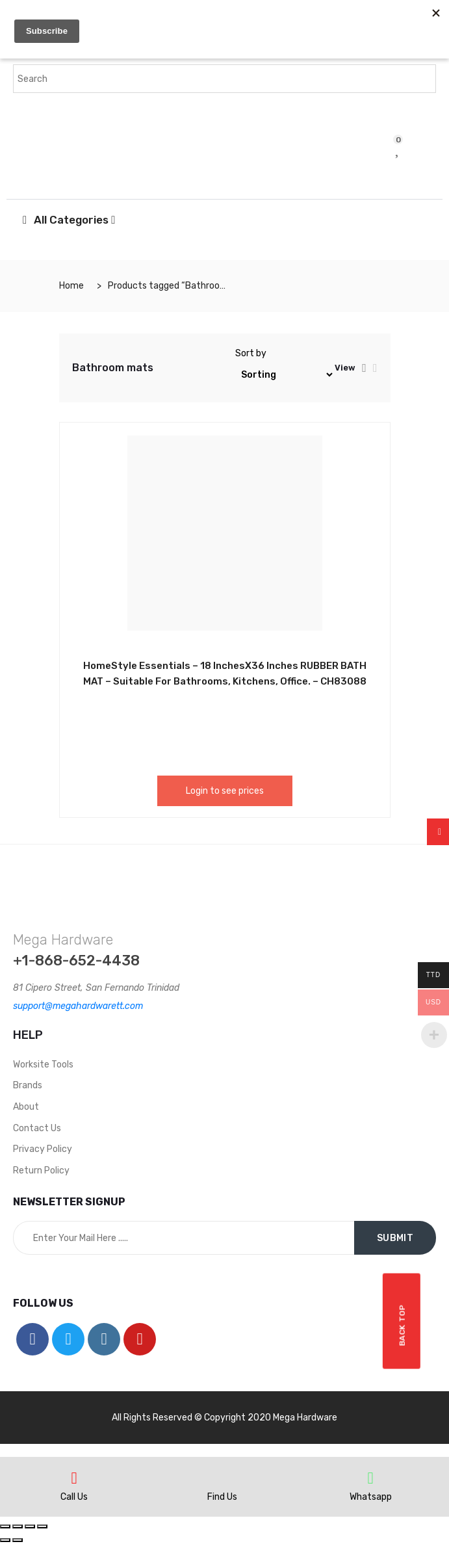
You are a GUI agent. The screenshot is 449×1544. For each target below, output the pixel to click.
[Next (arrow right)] (17, 1540)
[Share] (17, 1526)
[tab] (364, 368)
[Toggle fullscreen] (30, 1526)
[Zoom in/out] (42, 1526)
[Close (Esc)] (5, 1526)
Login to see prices (225, 790)
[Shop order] (285, 374)
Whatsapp (371, 1496)
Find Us (222, 1496)
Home (71, 285)
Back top (402, 1321)
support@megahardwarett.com (78, 1006)
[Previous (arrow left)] (5, 1540)
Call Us (74, 1496)
